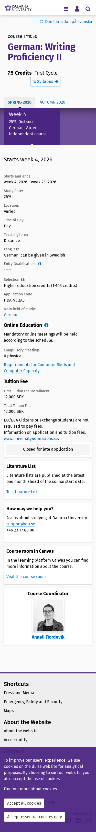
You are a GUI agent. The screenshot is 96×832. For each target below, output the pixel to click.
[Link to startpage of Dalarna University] (18, 6)
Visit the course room (26, 576)
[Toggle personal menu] (77, 8)
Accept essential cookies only (34, 816)
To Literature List (22, 491)
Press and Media (19, 692)
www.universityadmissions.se (31, 438)
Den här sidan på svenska (68, 21)
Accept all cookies (24, 803)
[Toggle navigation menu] (66, 8)
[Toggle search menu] (88, 8)
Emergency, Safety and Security (33, 701)
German (11, 314)
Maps (9, 710)
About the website (21, 730)
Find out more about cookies (30, 788)
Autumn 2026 (52, 102)
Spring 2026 (19, 102)
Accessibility (15, 739)
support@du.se (20, 524)
